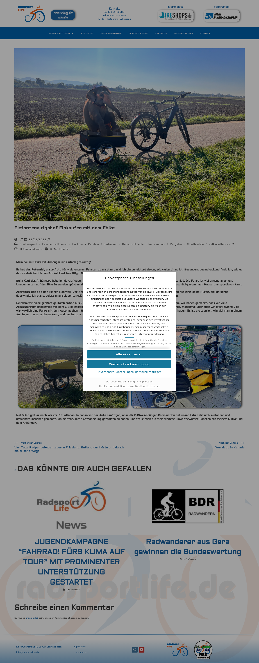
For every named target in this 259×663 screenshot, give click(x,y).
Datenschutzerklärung (150, 334)
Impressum (146, 381)
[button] (129, 364)
